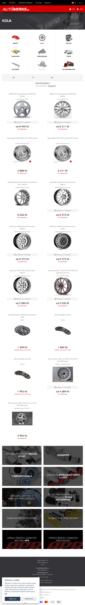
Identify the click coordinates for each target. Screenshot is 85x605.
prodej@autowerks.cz (42, 568)
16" (14, 78)
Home (4, 3)
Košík (80, 9)
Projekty (12, 3)
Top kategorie (41, 86)
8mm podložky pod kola (63, 315)
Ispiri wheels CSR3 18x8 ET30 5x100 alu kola (22, 138)
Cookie (42, 597)
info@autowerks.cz (42, 572)
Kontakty (47, 3)
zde (6, 594)
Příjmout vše (12, 599)
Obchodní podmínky (25, 3)
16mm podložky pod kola (22, 359)
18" (52, 78)
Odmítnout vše (29, 599)
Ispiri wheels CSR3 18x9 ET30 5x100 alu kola (63, 138)
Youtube (38, 3)
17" (33, 78)
